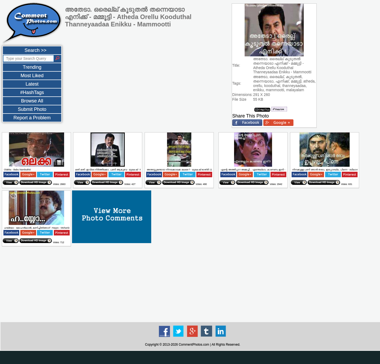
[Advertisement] (192, 284)
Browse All (32, 101)
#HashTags (32, 92)
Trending (32, 67)
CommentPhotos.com (194, 344)
